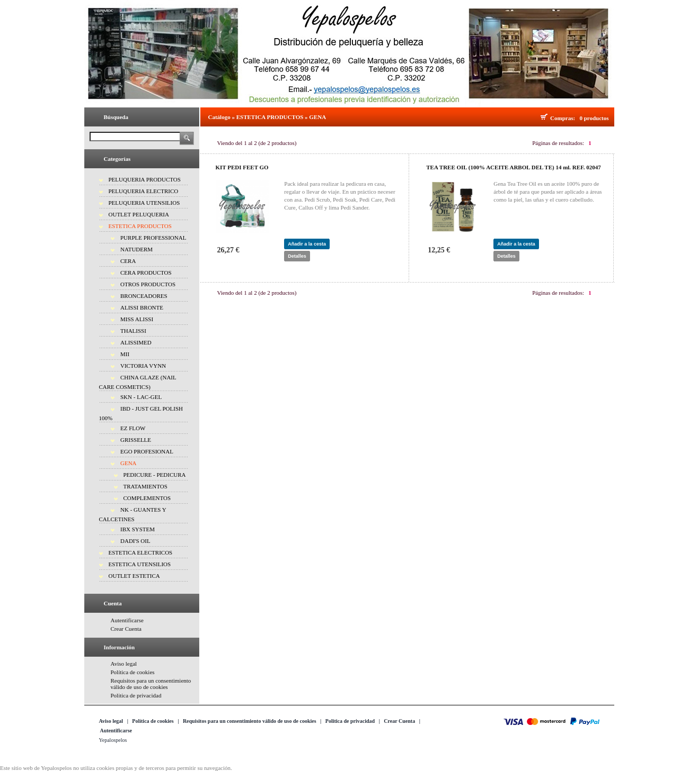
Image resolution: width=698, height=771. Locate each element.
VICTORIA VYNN (143, 365)
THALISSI (133, 331)
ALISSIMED (136, 342)
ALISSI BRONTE (141, 307)
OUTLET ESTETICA (134, 576)
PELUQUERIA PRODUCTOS (145, 179)
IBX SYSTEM (137, 529)
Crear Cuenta (126, 628)
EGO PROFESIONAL (146, 451)
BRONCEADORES (143, 296)
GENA (128, 463)
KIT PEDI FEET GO (242, 167)
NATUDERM (136, 249)
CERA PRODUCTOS (146, 272)
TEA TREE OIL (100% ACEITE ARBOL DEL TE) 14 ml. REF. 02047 (513, 167)
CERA (128, 261)
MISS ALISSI (136, 319)
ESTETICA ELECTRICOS (141, 552)
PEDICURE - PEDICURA (154, 474)
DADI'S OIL (135, 541)
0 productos (593, 118)
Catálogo (219, 117)
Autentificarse (127, 620)
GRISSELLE (135, 440)
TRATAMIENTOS (145, 486)
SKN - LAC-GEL (141, 397)
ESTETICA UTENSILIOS (140, 564)
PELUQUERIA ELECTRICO (144, 191)
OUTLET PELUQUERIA (139, 214)
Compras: (564, 118)
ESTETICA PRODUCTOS (140, 226)
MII (124, 354)
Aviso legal (124, 663)
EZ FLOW (132, 428)
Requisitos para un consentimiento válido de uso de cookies (151, 683)
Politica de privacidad (136, 695)
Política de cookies (133, 672)
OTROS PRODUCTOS (147, 284)
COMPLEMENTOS (147, 498)
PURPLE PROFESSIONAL (153, 237)
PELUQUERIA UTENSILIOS (144, 202)
